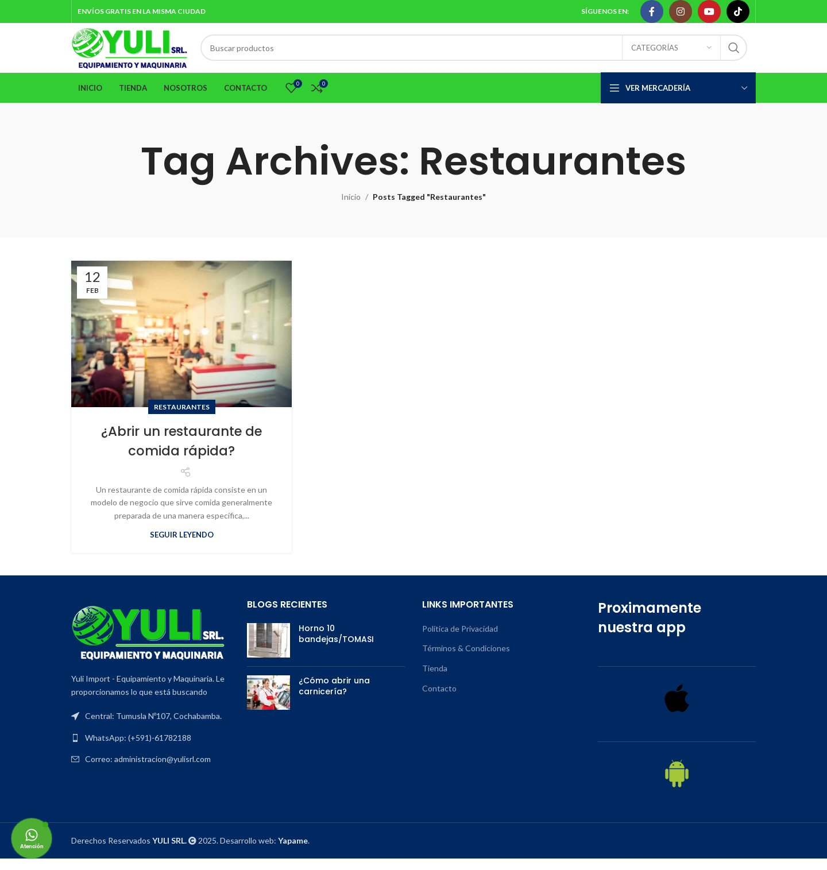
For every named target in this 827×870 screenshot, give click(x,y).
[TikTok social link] (737, 12)
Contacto (439, 699)
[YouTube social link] (709, 12)
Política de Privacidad (460, 639)
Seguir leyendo (182, 545)
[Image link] (148, 643)
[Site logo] (144, 53)
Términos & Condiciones (466, 659)
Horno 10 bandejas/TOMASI (336, 644)
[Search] (488, 54)
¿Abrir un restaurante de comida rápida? (182, 452)
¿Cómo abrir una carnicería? (334, 697)
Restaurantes (182, 418)
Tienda (434, 680)
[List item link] (150, 749)
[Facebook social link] (651, 12)
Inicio (351, 208)
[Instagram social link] (680, 12)
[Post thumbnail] (268, 651)
